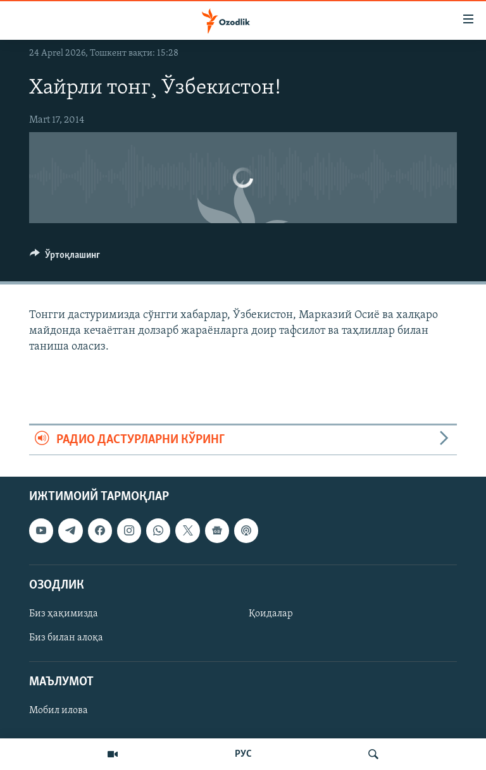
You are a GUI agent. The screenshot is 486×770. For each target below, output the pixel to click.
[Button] (65, 258)
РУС (243, 754)
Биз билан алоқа (66, 638)
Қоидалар (271, 614)
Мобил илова (58, 711)
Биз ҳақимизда (63, 614)
